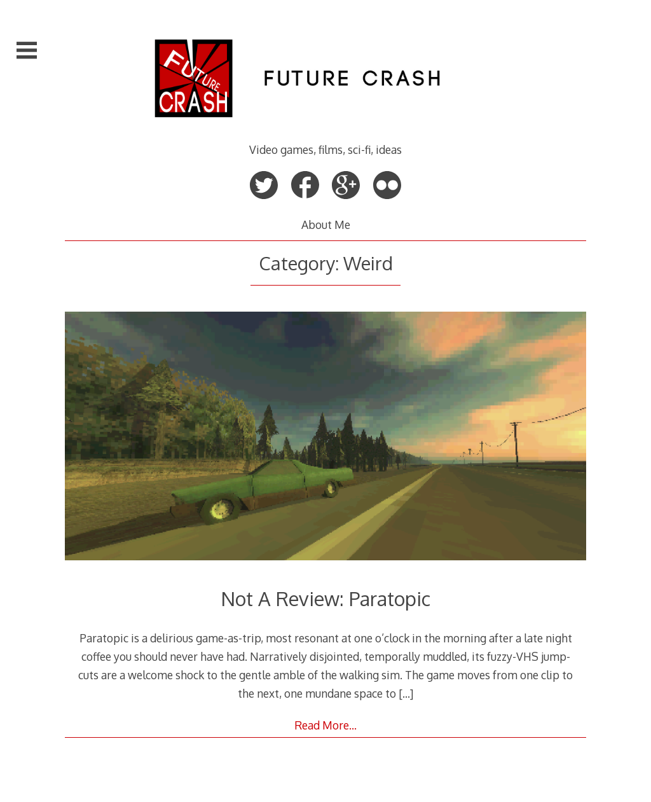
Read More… (325, 725)
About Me (325, 225)
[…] (406, 693)
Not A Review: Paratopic (325, 598)
